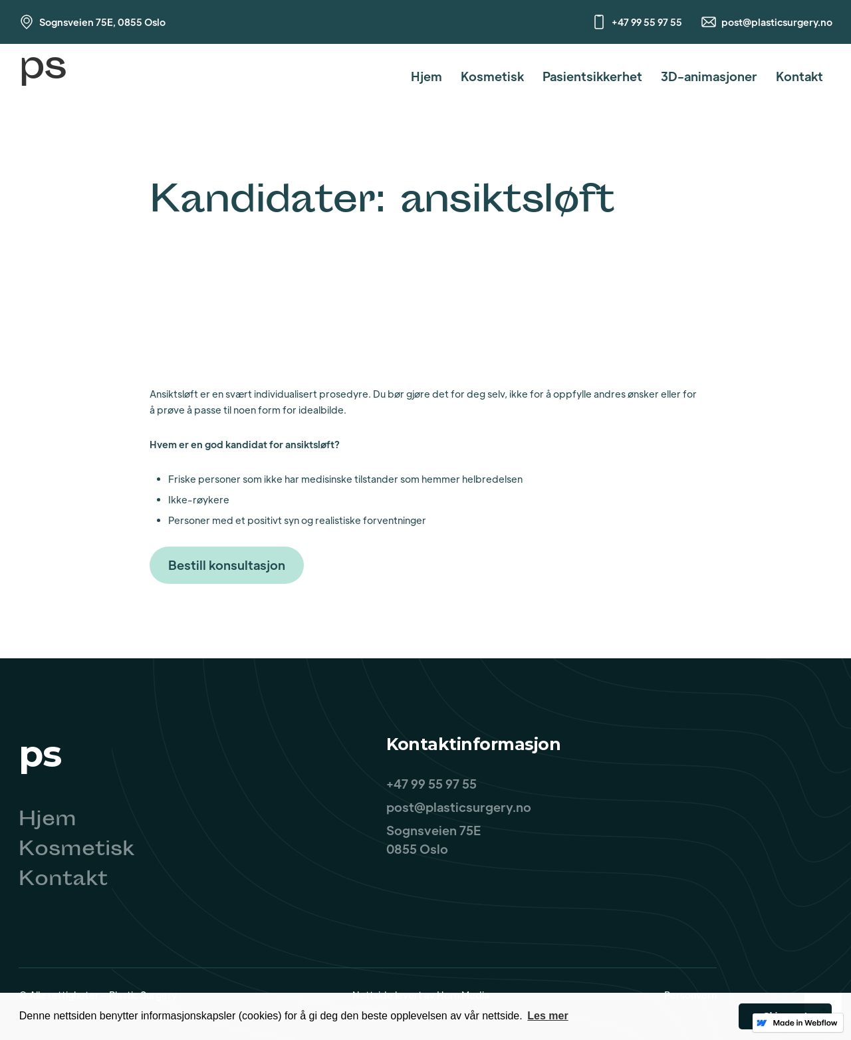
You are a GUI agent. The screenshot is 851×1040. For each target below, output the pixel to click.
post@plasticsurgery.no (776, 22)
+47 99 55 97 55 (647, 22)
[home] (42, 76)
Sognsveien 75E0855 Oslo (433, 839)
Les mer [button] (547, 1015)
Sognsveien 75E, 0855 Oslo (102, 22)
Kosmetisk (492, 76)
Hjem (426, 76)
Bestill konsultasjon (226, 565)
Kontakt (799, 76)
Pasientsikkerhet (592, 76)
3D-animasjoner (709, 76)
